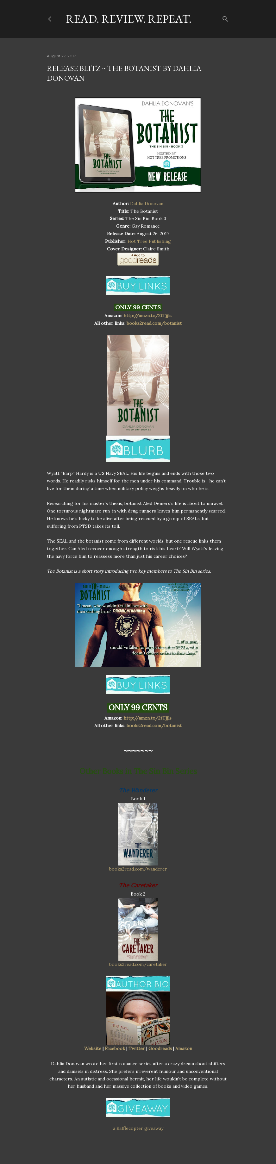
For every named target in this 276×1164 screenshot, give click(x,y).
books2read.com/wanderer (138, 869)
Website (92, 1048)
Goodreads (160, 1048)
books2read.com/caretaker (138, 964)
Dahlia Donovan (146, 203)
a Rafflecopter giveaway (138, 1128)
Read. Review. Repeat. (128, 18)
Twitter (137, 1048)
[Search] (225, 17)
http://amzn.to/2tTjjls (147, 315)
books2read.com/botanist (154, 323)
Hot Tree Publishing (149, 241)
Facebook (115, 1048)
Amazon (183, 1048)
